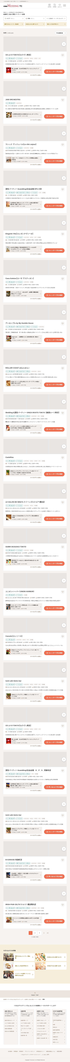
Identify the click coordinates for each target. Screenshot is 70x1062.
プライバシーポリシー (30, 1051)
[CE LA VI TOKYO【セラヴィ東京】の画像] (35, 44)
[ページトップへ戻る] (35, 994)
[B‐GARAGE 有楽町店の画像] (35, 849)
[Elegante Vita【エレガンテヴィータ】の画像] (35, 222)
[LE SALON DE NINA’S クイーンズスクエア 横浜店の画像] (35, 491)
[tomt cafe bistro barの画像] (35, 670)
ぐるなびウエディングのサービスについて (30, 1054)
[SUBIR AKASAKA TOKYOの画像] (35, 535)
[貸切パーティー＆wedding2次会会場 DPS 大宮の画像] (35, 178)
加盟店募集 (59, 1051)
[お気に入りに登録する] (63, 55)
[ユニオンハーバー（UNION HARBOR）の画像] (35, 580)
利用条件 (21, 1051)
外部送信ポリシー (40, 1051)
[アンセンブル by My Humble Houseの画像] (35, 312)
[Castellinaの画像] (35, 446)
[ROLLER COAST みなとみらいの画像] (35, 357)
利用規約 (16, 1051)
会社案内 (10, 1051)
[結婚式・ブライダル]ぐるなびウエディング (13, 999)
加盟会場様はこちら (50, 1051)
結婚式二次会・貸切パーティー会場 (33, 999)
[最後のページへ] (48, 933)
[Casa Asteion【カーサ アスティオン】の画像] (35, 267)
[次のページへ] (44, 933)
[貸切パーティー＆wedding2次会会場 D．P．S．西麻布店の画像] (35, 759)
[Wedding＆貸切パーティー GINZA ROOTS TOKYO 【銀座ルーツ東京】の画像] (35, 401)
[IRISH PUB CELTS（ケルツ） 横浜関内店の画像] (35, 893)
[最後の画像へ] (64, 44)
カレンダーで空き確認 (54, 72)
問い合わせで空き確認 (54, 787)
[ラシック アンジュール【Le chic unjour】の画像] (35, 133)
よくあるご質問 (45, 1054)
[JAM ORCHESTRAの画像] (35, 88)
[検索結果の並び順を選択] (61, 33)
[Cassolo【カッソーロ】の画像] (35, 625)
